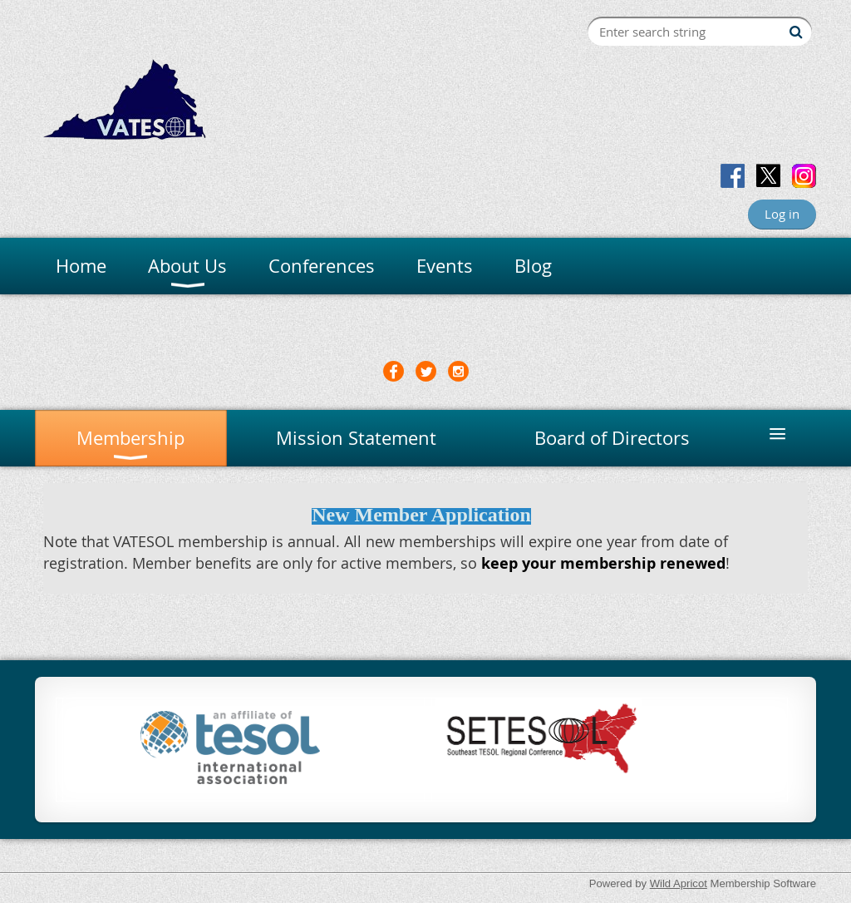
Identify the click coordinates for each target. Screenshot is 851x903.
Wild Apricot (678, 883)
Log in (782, 213)
